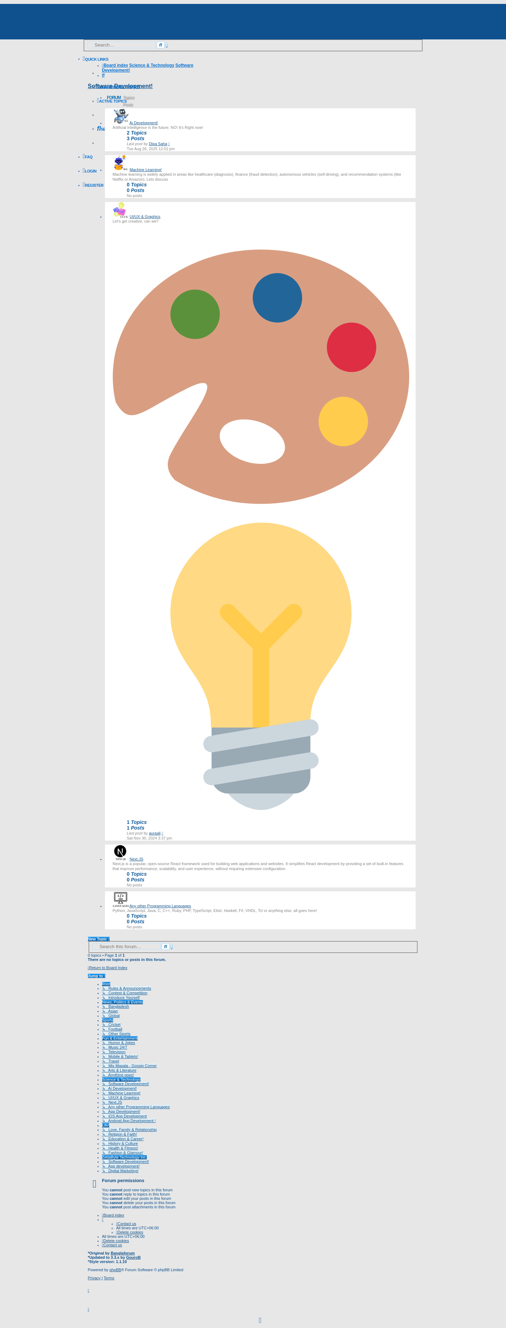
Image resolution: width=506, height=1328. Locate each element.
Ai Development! (143, 123)
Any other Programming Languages (160, 906)
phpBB (115, 1270)
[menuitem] (118, 87)
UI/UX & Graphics (145, 216)
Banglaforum (123, 1253)
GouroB (133, 1257)
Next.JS (137, 859)
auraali (155, 833)
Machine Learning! (146, 170)
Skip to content (96, 6)
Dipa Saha (158, 144)
